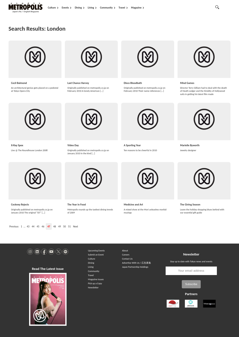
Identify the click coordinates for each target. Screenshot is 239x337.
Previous (13, 225)
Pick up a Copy (95, 282)
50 (64, 225)
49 (59, 225)
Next (75, 225)
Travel (122, 7)
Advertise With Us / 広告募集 (136, 262)
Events (65, 7)
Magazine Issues (96, 278)
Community (106, 7)
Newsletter (93, 286)
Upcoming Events (96, 249)
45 (38, 225)
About (125, 249)
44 (33, 225)
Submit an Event (96, 254)
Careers (125, 254)
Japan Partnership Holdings (135, 266)
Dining (78, 7)
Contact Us (127, 258)
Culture (52, 7)
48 (54, 225)
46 (43, 225)
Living (91, 7)
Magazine (136, 7)
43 (28, 225)
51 (69, 225)
